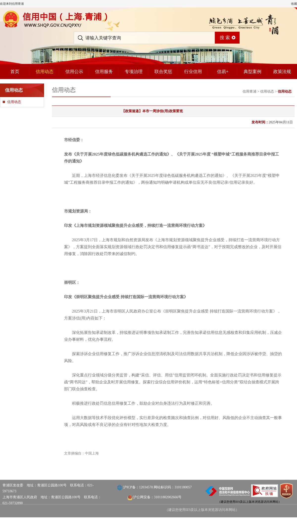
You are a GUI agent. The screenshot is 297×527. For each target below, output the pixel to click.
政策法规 (282, 71)
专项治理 (134, 71)
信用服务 (104, 71)
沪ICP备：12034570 (138, 487)
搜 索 (225, 37)
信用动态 (44, 71)
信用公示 (74, 71)
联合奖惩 (163, 71)
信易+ (222, 71)
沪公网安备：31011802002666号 (157, 497)
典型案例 (252, 71)
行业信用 (193, 71)
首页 (14, 71)
